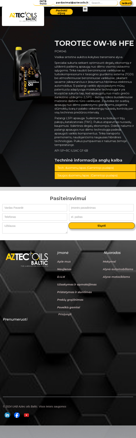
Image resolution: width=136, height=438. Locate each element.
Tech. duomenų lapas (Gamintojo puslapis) (86, 168)
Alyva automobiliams (118, 269)
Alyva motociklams (116, 277)
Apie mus (64, 261)
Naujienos (64, 269)
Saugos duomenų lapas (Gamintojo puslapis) (88, 175)
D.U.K (61, 277)
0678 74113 (43, 2)
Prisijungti (64, 314)
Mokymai (109, 261)
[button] (85, 16)
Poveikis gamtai (68, 307)
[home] (23, 16)
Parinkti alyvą (61, 12)
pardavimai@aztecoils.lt (72, 2)
